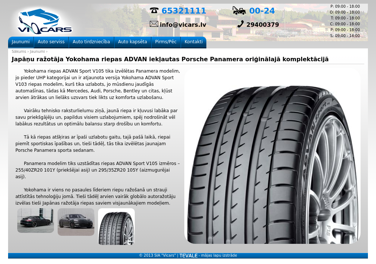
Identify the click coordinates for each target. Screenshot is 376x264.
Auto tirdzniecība (91, 41)
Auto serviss (51, 41)
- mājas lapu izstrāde (208, 255)
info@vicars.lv (183, 24)
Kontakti (194, 41)
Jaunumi (37, 52)
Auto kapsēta (132, 41)
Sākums (19, 52)
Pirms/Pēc (166, 41)
